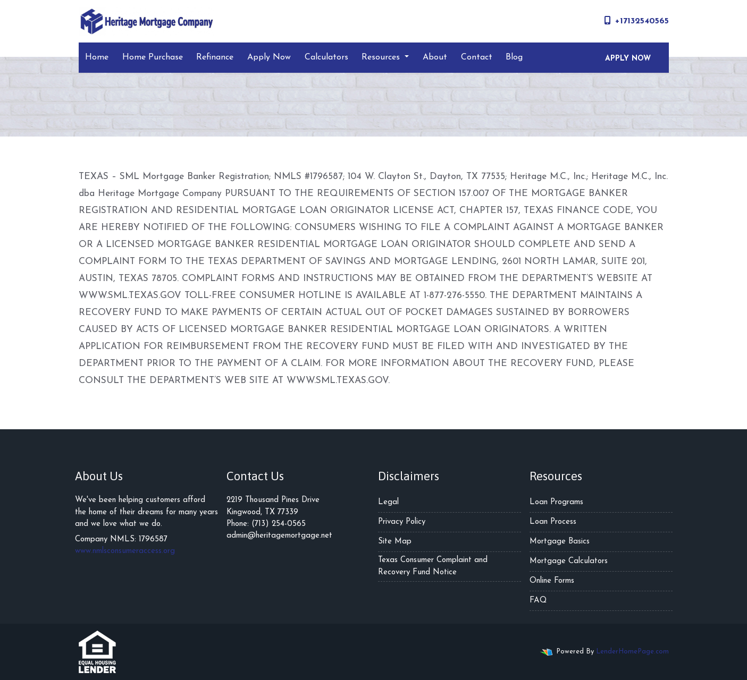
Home (96, 57)
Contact (476, 57)
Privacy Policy (401, 522)
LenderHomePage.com (632, 651)
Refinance (214, 57)
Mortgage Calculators (569, 561)
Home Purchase (152, 57)
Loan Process (553, 522)
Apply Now (269, 57)
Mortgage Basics (560, 542)
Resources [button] (382, 57)
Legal (388, 502)
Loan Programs (556, 502)
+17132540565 (637, 21)
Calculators (326, 57)
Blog (514, 57)
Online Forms (552, 581)
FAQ (538, 601)
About (435, 57)
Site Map (395, 542)
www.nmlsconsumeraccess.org (125, 551)
